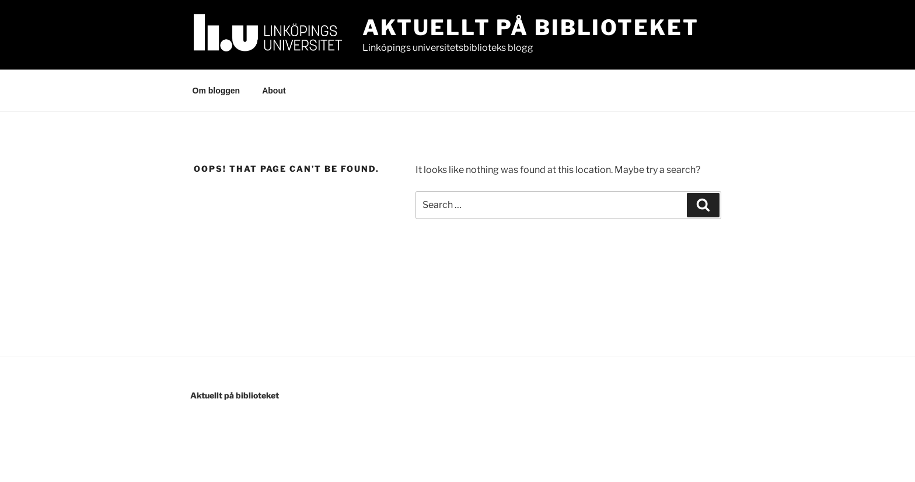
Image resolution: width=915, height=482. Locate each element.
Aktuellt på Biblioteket (530, 27)
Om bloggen (216, 90)
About (273, 90)
